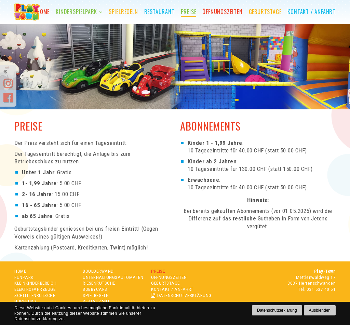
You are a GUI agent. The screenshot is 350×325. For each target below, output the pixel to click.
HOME (20, 271)
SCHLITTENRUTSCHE (34, 295)
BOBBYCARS (95, 289)
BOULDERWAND (98, 271)
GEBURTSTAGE (165, 283)
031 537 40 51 (321, 289)
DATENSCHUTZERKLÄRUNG (181, 295)
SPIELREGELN (96, 295)
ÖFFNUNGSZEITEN (169, 277)
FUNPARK (23, 277)
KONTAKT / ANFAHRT (172, 289)
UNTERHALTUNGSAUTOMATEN (113, 277)
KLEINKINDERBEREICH (35, 283)
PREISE (158, 271)
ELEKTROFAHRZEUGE (34, 289)
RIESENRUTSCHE (99, 283)
